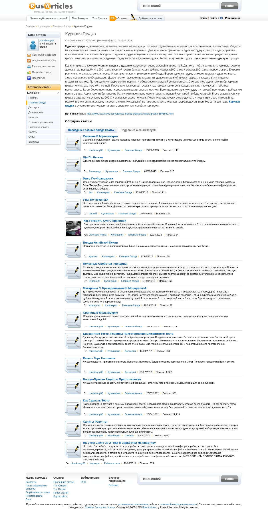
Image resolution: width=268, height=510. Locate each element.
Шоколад (33, 141)
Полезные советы (38, 127)
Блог (28, 499)
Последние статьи (63, 482)
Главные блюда (62, 26)
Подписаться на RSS (44, 60)
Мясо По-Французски (98, 178)
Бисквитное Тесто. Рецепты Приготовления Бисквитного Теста (128, 333)
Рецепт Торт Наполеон (99, 358)
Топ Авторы (80, 18)
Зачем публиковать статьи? (48, 18)
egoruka (93, 256)
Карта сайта (60, 496)
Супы (31, 136)
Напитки (33, 117)
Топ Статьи (99, 18)
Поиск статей (60, 492)
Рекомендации (34, 495)
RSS (83, 482)
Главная (30, 26)
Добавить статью (150, 18)
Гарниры (33, 97)
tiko (91, 192)
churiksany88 (96, 150)
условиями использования (133, 504)
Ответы (122, 18)
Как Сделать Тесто (96, 400)
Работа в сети (112, 463)
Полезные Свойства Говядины (105, 263)
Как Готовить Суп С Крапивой (105, 220)
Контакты (31, 482)
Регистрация (232, 18)
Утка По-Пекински (95, 199)
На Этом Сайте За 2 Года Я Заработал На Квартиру (119, 442)
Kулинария (44, 26)
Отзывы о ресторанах (40, 122)
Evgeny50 (94, 281)
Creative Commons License (100, 507)
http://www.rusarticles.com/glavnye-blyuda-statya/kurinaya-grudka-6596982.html (130, 113)
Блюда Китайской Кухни (100, 242)
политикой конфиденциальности (178, 504)
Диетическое (35, 112)
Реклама (113, 485)
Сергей (93, 213)
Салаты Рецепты (95, 421)
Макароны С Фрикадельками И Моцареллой (114, 288)
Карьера (94, 463)
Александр (95, 171)
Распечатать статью (43, 66)
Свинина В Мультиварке (100, 136)
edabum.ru (95, 305)
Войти (204, 18)
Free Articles (149, 507)
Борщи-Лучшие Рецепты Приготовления (112, 379)
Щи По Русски (93, 157)
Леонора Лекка (97, 234)
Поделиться (39, 78)
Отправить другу (41, 72)
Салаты (129, 435)
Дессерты (130, 351)
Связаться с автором (44, 54)
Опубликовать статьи (38, 492)
